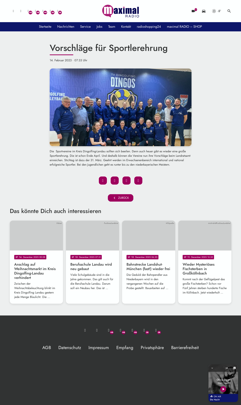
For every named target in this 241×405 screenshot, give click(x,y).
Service (85, 26)
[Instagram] (43, 11)
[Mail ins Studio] (13, 11)
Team (111, 26)
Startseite (45, 26)
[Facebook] (35, 11)
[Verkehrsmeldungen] (203, 11)
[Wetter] (216, 11)
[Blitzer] (193, 11)
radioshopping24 (149, 26)
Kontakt (126, 26)
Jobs (99, 26)
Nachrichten (65, 26)
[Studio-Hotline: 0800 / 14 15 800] (21, 11)
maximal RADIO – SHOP (184, 26)
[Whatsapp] (28, 11)
